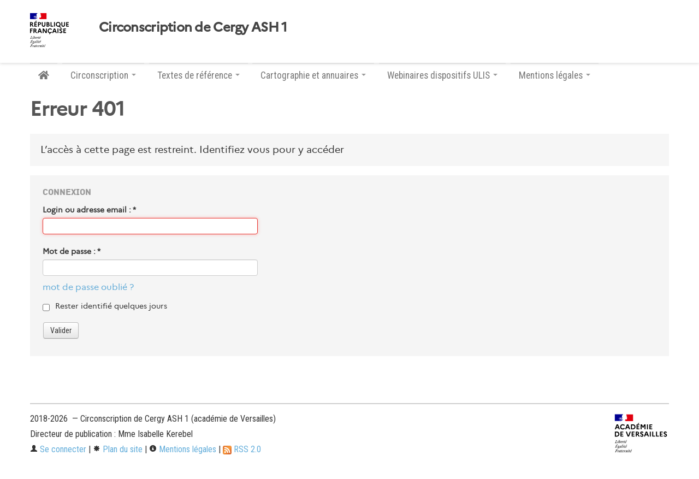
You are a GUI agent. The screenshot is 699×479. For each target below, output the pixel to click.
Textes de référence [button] (198, 75)
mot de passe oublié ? (88, 287)
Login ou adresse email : (89, 210)
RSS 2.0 (242, 449)
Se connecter (58, 449)
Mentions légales (182, 449)
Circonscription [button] (103, 75)
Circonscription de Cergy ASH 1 (193, 27)
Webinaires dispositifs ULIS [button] (442, 75)
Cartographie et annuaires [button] (313, 75)
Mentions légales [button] (554, 75)
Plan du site (118, 449)
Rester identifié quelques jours (111, 306)
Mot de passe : (71, 251)
